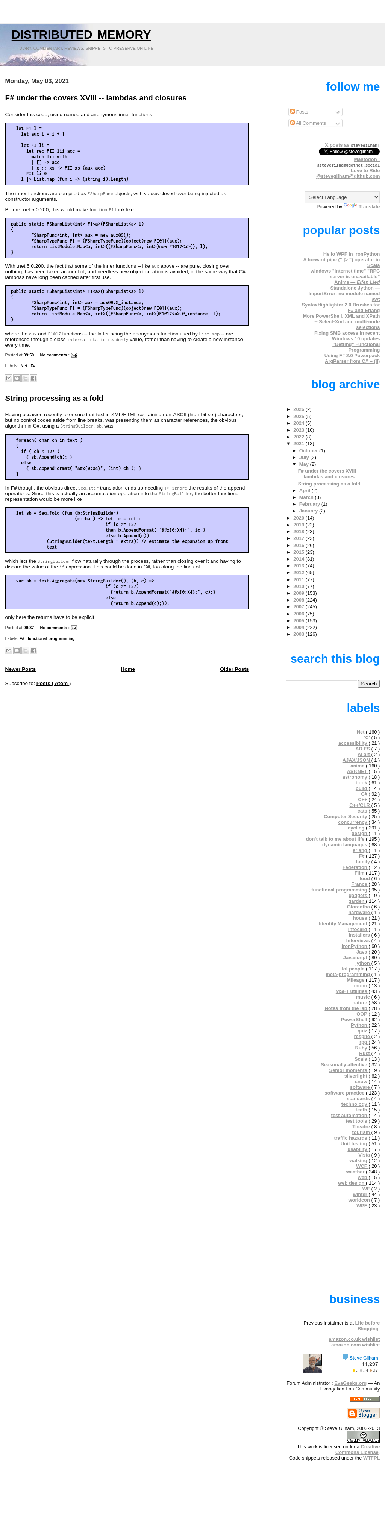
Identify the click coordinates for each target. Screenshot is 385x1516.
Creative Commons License (357, 1449)
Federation (356, 867)
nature (360, 1002)
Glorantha (359, 907)
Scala (361, 1059)
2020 (299, 518)
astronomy (356, 777)
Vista (364, 1155)
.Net (24, 366)
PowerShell (354, 1019)
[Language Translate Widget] (342, 197)
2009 (299, 593)
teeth (362, 1110)
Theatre (361, 1126)
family (363, 861)
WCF (362, 1166)
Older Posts (234, 669)
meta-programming (348, 974)
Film (360, 873)
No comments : (55, 355)
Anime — (357, 282)
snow (362, 1081)
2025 (299, 416)
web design (352, 1183)
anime (358, 766)
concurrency (353, 822)
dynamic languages (345, 844)
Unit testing (355, 1143)
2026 (299, 409)
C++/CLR (360, 805)
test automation (350, 1115)
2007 (299, 606)
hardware (359, 912)
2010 (299, 586)
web (363, 1177)
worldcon (360, 1200)
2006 (299, 614)
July (304, 457)
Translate (362, 206)
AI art (364, 754)
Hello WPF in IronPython (351, 254)
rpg (363, 1042)
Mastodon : (348, 161)
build (362, 788)
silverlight (356, 1076)
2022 (299, 437)
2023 (299, 430)
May (304, 464)
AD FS (363, 749)
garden (357, 901)
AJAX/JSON (357, 760)
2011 (299, 579)
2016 (299, 545)
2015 (299, 552)
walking (358, 1160)
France (359, 884)
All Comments (308, 123)
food (365, 878)
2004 (299, 627)
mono (361, 985)
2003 (299, 634)
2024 (299, 423)
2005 (299, 620)
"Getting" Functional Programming (356, 347)
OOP (362, 1014)
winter (361, 1194)
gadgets (358, 895)
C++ (363, 799)
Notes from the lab (346, 1008)
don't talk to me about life (336, 839)
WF (366, 1189)
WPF (362, 1205)
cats (363, 811)
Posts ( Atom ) (53, 683)
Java (362, 952)
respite (362, 1036)
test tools (357, 1121)
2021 (299, 443)
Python (359, 1025)
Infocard (358, 929)
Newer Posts (20, 669)
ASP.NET (357, 771)
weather (356, 1172)
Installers (360, 935)
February (310, 504)
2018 (299, 531)
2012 (299, 572)
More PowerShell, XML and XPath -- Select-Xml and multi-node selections (341, 321)
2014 (299, 559)
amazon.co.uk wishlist (354, 1339)
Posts (299, 112)
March (307, 497)
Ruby (361, 1048)
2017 (299, 538)
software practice (345, 1093)
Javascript (355, 957)
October (309, 450)
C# (364, 794)
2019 (299, 525)
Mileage (356, 980)
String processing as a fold (54, 398)
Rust (365, 1053)
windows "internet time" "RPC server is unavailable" (345, 273)
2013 (299, 565)
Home (128, 669)
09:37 (29, 627)
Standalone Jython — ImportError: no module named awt (344, 293)
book (362, 782)
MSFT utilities (352, 991)
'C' (367, 737)
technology (354, 1104)
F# (32, 366)
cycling (357, 828)
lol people (354, 969)
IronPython (355, 946)
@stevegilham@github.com (348, 176)
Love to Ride (365, 170)
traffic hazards (351, 1138)
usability (357, 1149)
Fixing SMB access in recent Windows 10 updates (347, 335)
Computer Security (346, 816)
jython (363, 963)
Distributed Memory (81, 32)
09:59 (29, 355)
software (360, 1087)
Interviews (358, 940)
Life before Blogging (367, 1325)
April (305, 490)
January (309, 511)
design (360, 833)
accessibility (353, 743)
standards (359, 1098)
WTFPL (371, 1458)
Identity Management (343, 923)
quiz (363, 1031)
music (363, 997)
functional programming (50, 638)
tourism (361, 1132)
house (361, 918)
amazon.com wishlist (355, 1345)
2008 (299, 600)
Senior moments (349, 1070)
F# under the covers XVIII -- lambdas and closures (96, 98)
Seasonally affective (344, 1064)
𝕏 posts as (352, 145)
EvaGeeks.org (350, 1383)
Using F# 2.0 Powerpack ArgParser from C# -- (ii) (352, 358)
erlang (360, 850)
